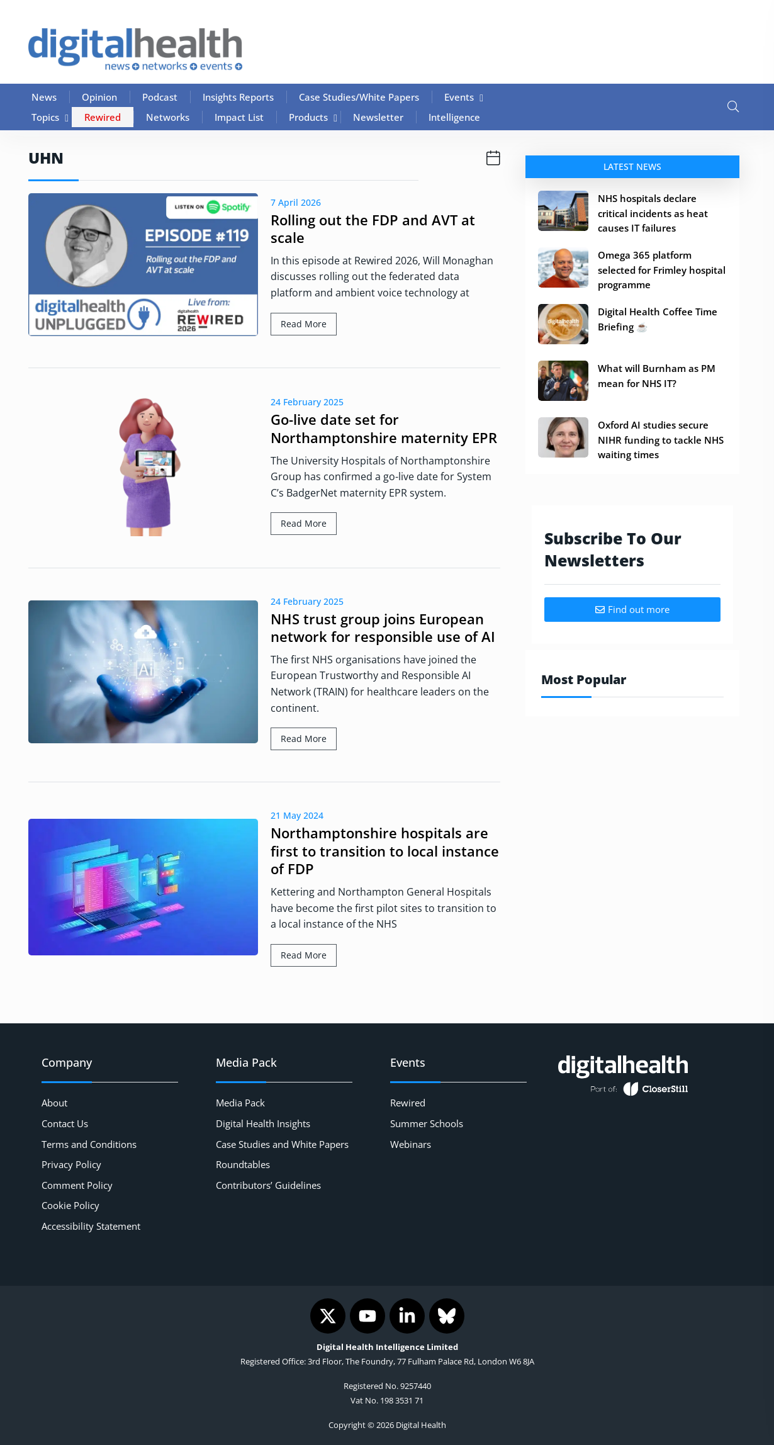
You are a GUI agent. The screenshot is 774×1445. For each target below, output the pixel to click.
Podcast (159, 97)
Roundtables (243, 1164)
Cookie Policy (70, 1205)
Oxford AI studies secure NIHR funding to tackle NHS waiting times (661, 440)
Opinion (99, 97)
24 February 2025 (307, 401)
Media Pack (240, 1102)
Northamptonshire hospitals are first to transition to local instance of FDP (385, 850)
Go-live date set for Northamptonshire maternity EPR (384, 428)
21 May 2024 (297, 815)
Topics (45, 117)
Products (308, 117)
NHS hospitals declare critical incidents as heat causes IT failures (653, 213)
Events (459, 97)
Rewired (102, 117)
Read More (304, 324)
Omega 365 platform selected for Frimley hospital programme (662, 270)
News (44, 97)
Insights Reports (238, 97)
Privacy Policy (71, 1164)
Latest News (632, 166)
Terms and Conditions (89, 1144)
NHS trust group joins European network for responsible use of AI (383, 627)
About (54, 1102)
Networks (167, 117)
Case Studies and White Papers (282, 1144)
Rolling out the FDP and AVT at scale (373, 228)
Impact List (239, 117)
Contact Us (65, 1123)
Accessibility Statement (91, 1226)
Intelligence (454, 117)
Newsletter (378, 117)
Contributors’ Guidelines (268, 1185)
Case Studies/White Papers (359, 97)
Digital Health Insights (263, 1123)
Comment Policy (77, 1185)
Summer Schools (426, 1123)
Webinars (410, 1144)
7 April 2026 (296, 202)
